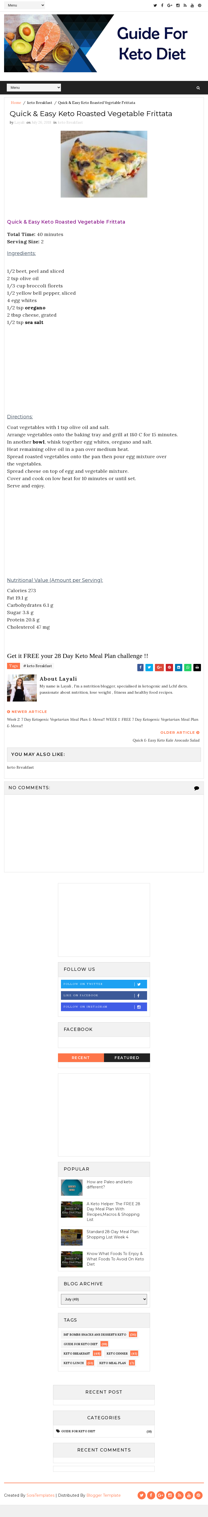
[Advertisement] (104, 376)
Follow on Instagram (105, 1019)
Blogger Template (103, 1507)
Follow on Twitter (105, 996)
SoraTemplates (40, 1507)
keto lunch (74, 1375)
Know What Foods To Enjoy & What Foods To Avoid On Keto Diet (115, 1271)
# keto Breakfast (37, 678)
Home (16, 102)
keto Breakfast (39, 102)
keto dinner (117, 1366)
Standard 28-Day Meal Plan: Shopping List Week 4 (113, 1246)
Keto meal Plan (112, 1375)
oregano (35, 320)
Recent (81, 1069)
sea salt (34, 334)
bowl (39, 454)
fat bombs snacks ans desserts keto (95, 1347)
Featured (127, 1069)
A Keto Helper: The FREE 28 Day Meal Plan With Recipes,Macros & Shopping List (113, 1224)
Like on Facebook (105, 1008)
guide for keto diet (81, 1356)
